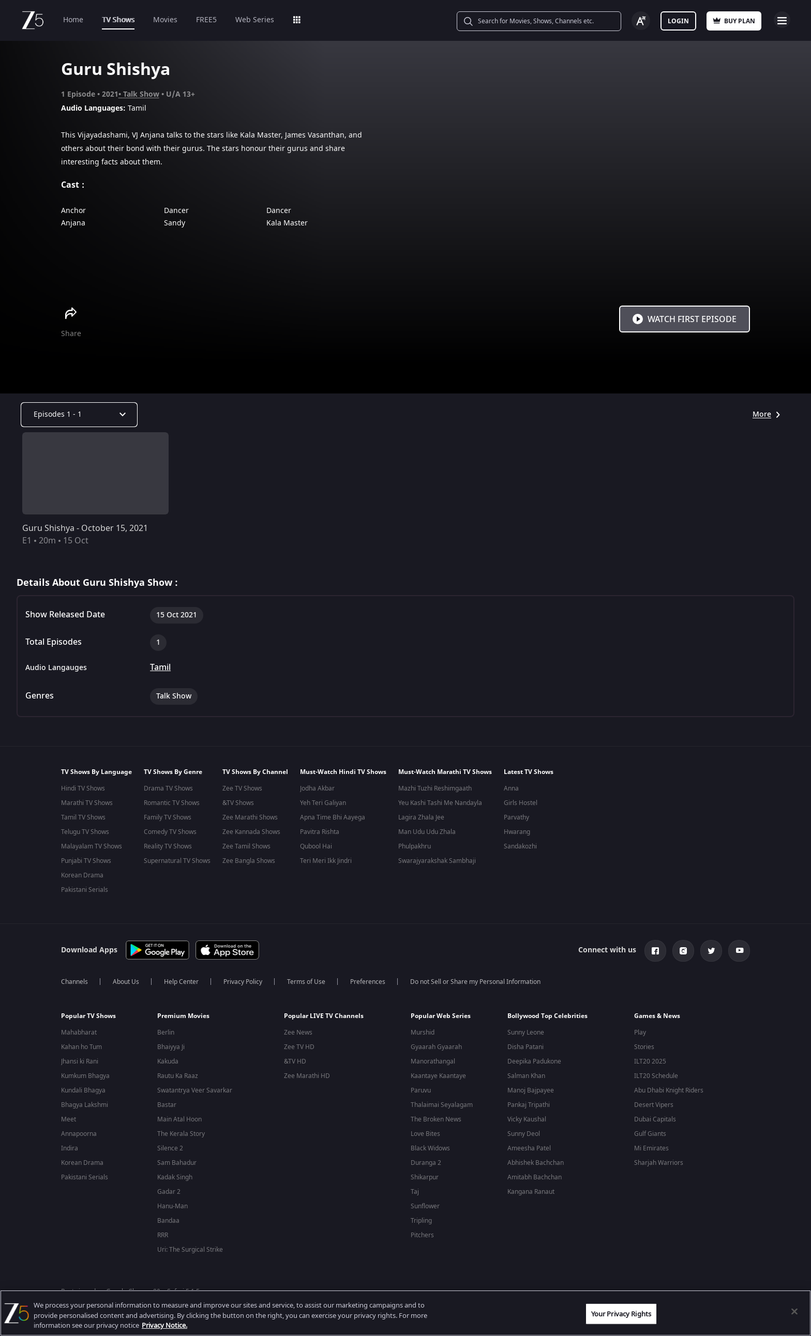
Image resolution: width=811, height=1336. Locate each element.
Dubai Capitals (655, 1120)
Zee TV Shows (242, 788)
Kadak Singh (174, 1178)
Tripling (421, 1221)
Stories (644, 1048)
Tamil (160, 667)
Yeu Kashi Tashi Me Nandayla (440, 803)
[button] (101, 1019)
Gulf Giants (650, 1135)
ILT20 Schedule (656, 1077)
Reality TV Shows (168, 846)
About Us (126, 983)
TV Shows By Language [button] (96, 772)
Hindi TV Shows (83, 788)
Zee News (298, 1033)
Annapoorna (79, 1135)
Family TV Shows (167, 817)
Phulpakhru (414, 846)
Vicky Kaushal (526, 1120)
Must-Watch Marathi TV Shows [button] (445, 772)
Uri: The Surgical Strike (190, 1250)
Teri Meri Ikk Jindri (326, 861)
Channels (74, 983)
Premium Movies (183, 1017)
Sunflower (425, 1207)
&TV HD (295, 1062)
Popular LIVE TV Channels (324, 1017)
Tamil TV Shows (83, 817)
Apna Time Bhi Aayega (332, 817)
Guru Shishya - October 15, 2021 (85, 528)
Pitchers (422, 1236)
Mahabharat (79, 1033)
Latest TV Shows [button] (528, 772)
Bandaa (168, 1221)
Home (73, 19)
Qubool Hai (316, 846)
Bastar (166, 1106)
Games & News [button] (657, 1017)
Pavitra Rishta (319, 832)
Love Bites (425, 1135)
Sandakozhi (520, 846)
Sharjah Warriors (658, 1163)
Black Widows (430, 1149)
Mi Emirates (651, 1149)
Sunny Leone (525, 1033)
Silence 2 (170, 1149)
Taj (415, 1192)
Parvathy (516, 817)
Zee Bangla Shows (248, 861)
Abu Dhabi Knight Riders (668, 1091)
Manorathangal (433, 1062)
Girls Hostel (520, 803)
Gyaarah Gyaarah (436, 1048)
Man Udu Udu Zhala (427, 832)
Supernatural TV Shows (177, 861)
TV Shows (118, 19)
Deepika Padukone (534, 1062)
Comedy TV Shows (170, 832)
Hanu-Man (172, 1207)
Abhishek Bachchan (535, 1163)
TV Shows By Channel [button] (255, 772)
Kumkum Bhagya (85, 1077)
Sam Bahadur (177, 1163)
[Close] (794, 1311)
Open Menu (782, 19)
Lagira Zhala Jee (421, 817)
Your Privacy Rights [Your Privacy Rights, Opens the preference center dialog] (621, 1313)
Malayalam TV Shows (91, 846)
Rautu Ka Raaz (177, 1077)
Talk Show (141, 94)
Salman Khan (526, 1077)
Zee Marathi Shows (250, 817)
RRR (162, 1236)
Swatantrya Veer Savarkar (194, 1091)
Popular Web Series (441, 1017)
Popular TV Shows (88, 1017)
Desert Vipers (653, 1106)
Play (640, 1033)
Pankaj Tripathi (528, 1106)
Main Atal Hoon (179, 1120)
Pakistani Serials (84, 889)
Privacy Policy (242, 983)
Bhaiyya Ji (171, 1048)
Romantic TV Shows (172, 803)
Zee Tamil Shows (246, 846)
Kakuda (167, 1062)
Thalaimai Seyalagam (442, 1106)
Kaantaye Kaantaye (438, 1077)
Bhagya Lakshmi (84, 1106)
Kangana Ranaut (530, 1192)
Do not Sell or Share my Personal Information (475, 983)
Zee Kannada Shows (251, 832)
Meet (68, 1120)
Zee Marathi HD (307, 1077)
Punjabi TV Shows (86, 861)
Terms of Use (306, 983)
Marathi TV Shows (87, 803)
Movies (165, 19)
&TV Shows (238, 803)
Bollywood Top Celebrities (547, 1017)
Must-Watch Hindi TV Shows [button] (343, 772)
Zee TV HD (299, 1048)
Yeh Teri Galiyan (323, 803)
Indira (69, 1149)
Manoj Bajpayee (530, 1091)
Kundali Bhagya (83, 1091)
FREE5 (206, 19)
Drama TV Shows (168, 788)
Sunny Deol (523, 1135)
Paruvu (421, 1091)
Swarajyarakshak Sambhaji (437, 861)
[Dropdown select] (79, 415)
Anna (511, 788)
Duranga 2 (426, 1163)
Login (678, 21)
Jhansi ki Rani (79, 1062)
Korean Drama (82, 875)
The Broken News (436, 1120)
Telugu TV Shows (85, 832)
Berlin (165, 1033)
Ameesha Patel (529, 1149)
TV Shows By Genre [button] (173, 772)
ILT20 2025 (650, 1062)
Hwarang (517, 832)
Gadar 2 (169, 1192)
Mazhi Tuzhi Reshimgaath (435, 788)
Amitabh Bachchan (534, 1178)
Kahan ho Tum (81, 1048)
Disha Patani (525, 1048)
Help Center (181, 983)
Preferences (367, 983)
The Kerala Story (181, 1135)
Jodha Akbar (317, 788)
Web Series (254, 19)
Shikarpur (425, 1178)
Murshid (422, 1033)
